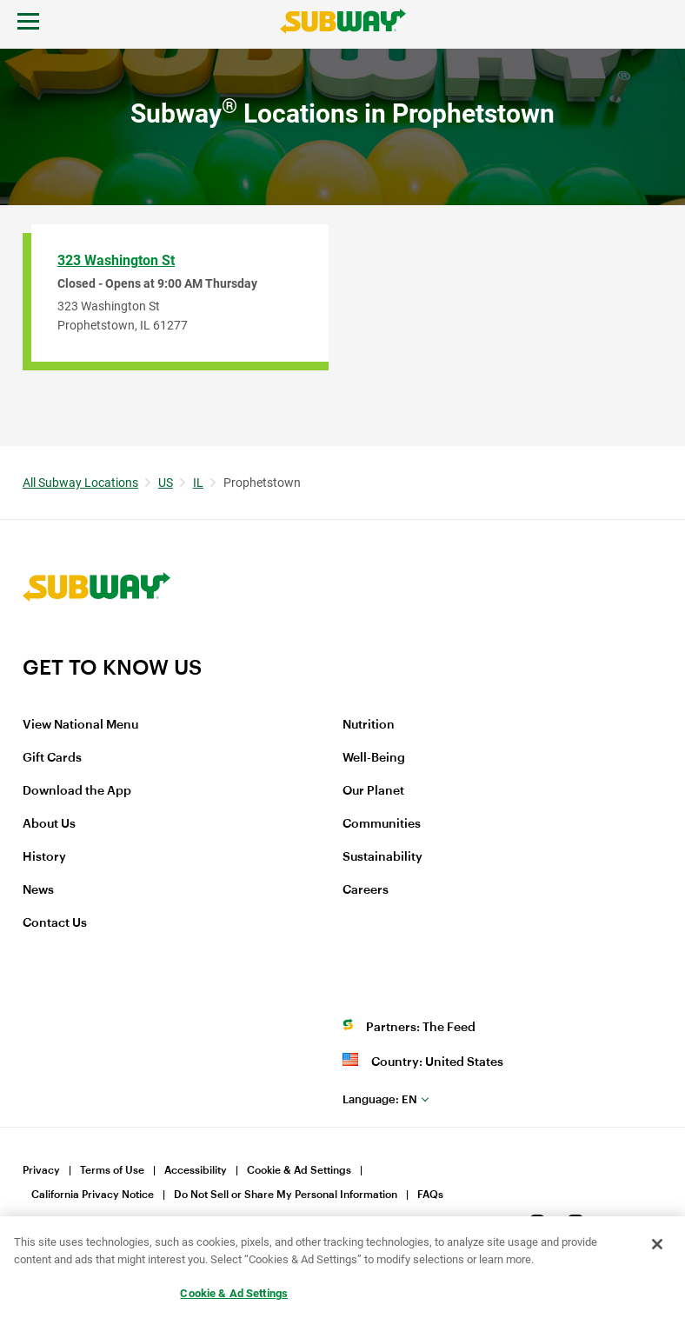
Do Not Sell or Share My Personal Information (285, 1194)
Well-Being (373, 758)
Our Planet (373, 791)
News (38, 890)
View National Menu (80, 725)
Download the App (77, 791)
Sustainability (382, 857)
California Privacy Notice (92, 1194)
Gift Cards (52, 758)
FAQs (430, 1194)
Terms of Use (112, 1170)
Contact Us (55, 923)
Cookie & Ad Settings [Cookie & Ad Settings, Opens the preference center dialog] (234, 1293)
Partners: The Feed (421, 1028)
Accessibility (195, 1170)
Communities (381, 824)
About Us (49, 824)
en (379, 1099)
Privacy (41, 1170)
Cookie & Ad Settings (299, 1170)
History (44, 857)
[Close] (657, 1244)
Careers (365, 890)
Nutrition (368, 725)
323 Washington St (116, 260)
